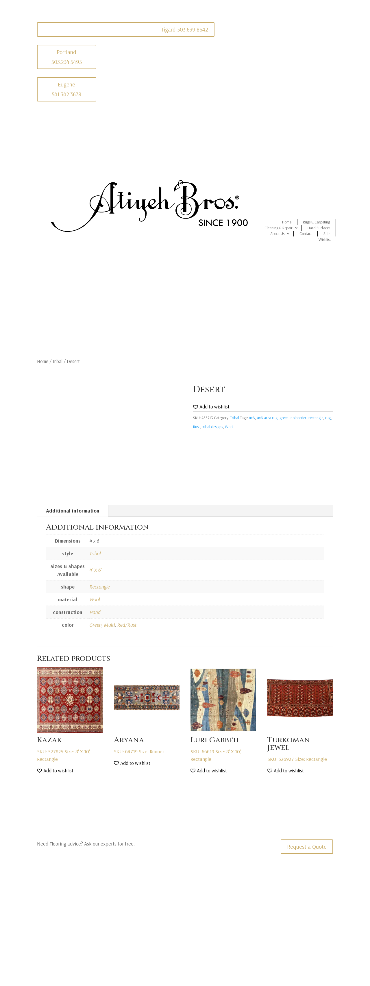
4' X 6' (95, 570)
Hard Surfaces (319, 227)
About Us (277, 233)
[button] (211, 406)
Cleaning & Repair (278, 227)
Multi (109, 624)
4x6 (252, 417)
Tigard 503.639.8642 (184, 29)
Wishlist (325, 239)
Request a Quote (307, 846)
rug (328, 417)
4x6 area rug (267, 417)
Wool (229, 426)
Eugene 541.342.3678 (66, 89)
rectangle (315, 417)
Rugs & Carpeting (316, 222)
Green (95, 624)
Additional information (72, 510)
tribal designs (212, 426)
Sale (326, 233)
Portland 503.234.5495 (66, 56)
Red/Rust (126, 624)
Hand (94, 612)
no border (298, 417)
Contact (305, 233)
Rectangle (99, 586)
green (284, 417)
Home (286, 222)
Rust (196, 426)
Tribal (57, 361)
